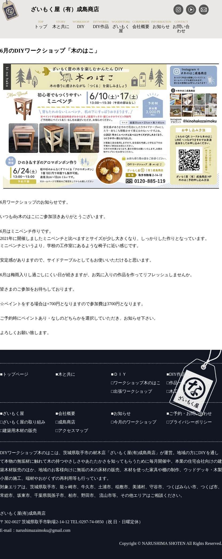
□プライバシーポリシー (189, 422)
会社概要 (141, 24)
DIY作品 (101, 24)
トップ (41, 24)
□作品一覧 (176, 382)
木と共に (61, 24)
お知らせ (161, 24)
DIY (81, 24)
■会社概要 (65, 413)
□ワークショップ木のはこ (136, 382)
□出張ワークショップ (131, 391)
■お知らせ (121, 413)
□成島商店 (65, 422)
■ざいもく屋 (12, 413)
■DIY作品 (175, 374)
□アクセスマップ (72, 430)
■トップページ (14, 374)
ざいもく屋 (121, 26)
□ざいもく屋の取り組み (22, 422)
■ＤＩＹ (118, 374)
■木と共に (65, 374)
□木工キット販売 (182, 391)
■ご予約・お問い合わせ (189, 413)
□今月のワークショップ (133, 422)
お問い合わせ (181, 26)
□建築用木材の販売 (18, 430)
